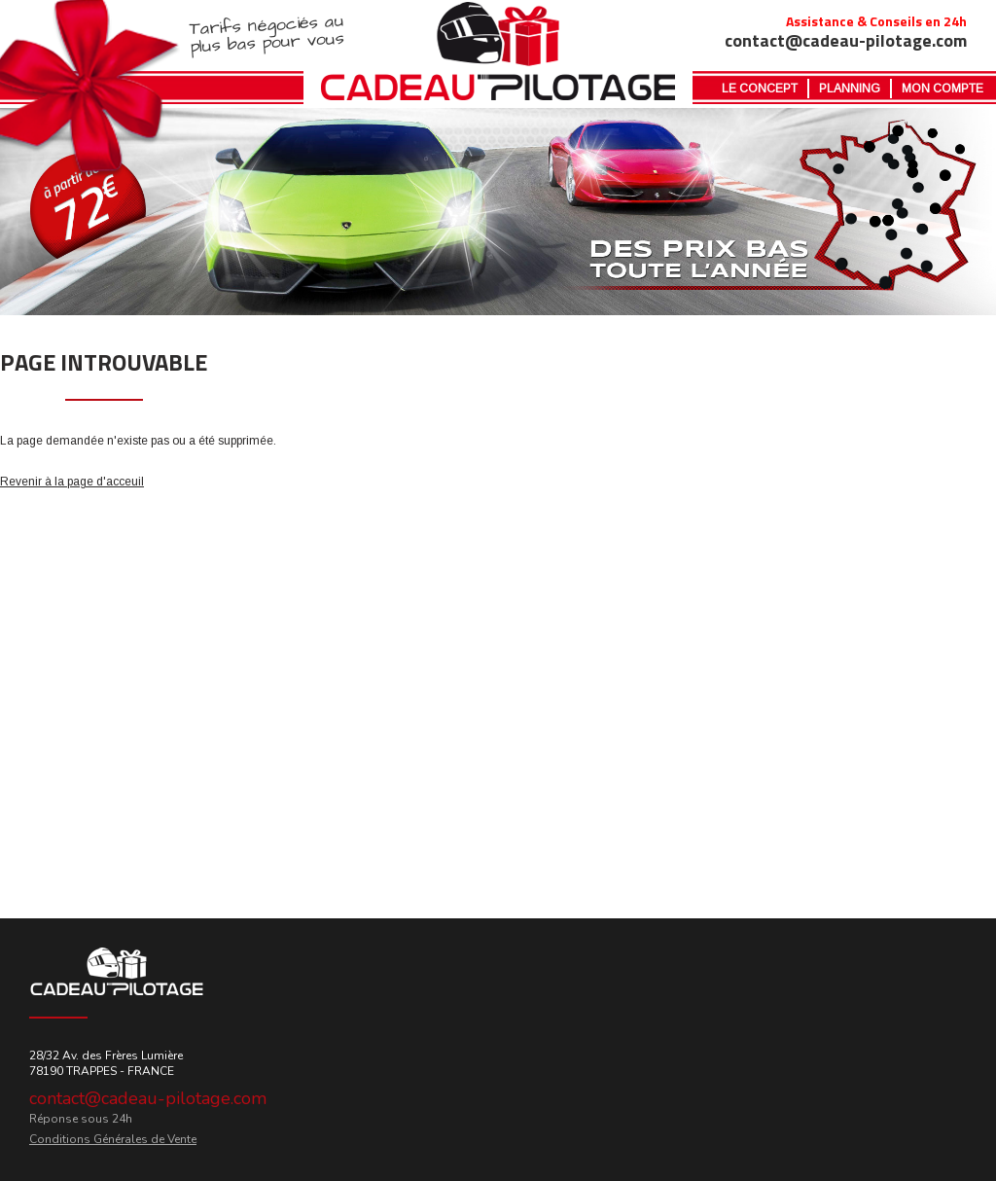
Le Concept (760, 88)
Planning (849, 88)
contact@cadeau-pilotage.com (148, 1098)
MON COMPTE (942, 88)
